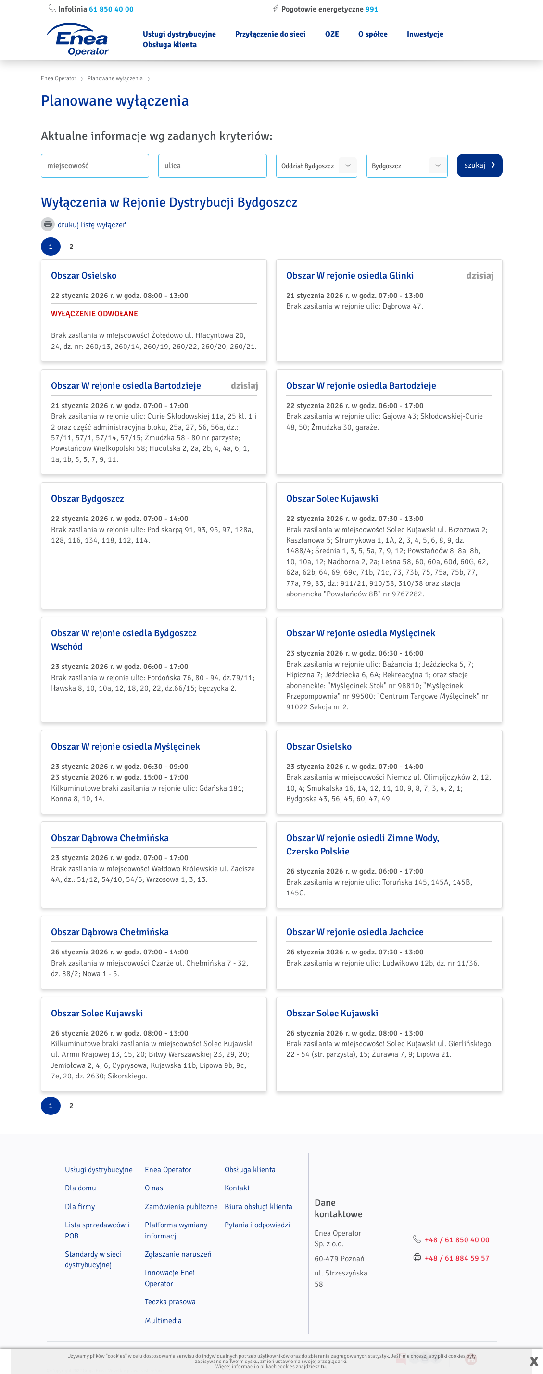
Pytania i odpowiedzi (257, 1225)
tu (323, 1366)
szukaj (475, 165)
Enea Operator (58, 78)
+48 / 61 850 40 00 (457, 1240)
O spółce (373, 34)
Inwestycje (425, 34)
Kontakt (237, 1188)
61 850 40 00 (111, 9)
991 (372, 9)
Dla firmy (80, 1207)
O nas (154, 1188)
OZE (332, 34)
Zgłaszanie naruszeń (178, 1254)
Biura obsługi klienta (258, 1207)
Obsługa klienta (170, 45)
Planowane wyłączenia (115, 78)
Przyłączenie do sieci (270, 34)
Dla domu (80, 1188)
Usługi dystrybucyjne (179, 34)
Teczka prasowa (170, 1302)
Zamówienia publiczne (181, 1207)
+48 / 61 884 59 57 (457, 1258)
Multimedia (163, 1320)
